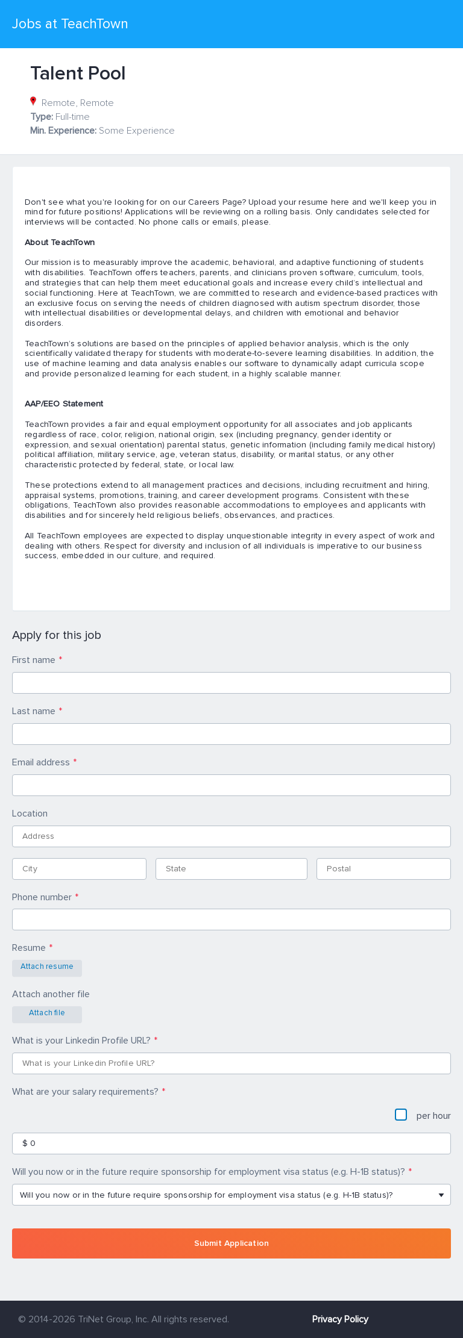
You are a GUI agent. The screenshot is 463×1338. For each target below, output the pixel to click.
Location (30, 813)
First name (33, 660)
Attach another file (51, 994)
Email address (41, 762)
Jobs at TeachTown (70, 24)
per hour (423, 1115)
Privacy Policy (340, 1319)
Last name (33, 711)
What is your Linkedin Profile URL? (81, 1041)
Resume (29, 948)
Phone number (42, 897)
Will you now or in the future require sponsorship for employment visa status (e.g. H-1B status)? (208, 1172)
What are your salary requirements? (85, 1092)
